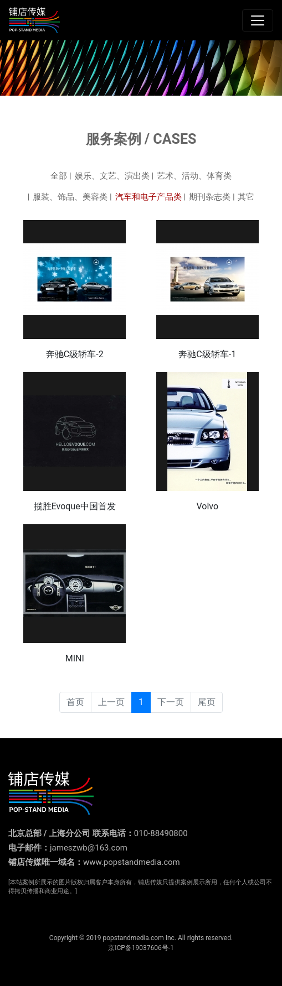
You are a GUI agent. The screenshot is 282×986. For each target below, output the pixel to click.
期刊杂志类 (209, 197)
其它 (246, 197)
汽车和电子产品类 (148, 197)
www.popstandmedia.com (131, 862)
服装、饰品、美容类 (70, 197)
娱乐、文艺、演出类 (112, 176)
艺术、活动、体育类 (194, 176)
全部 (58, 176)
